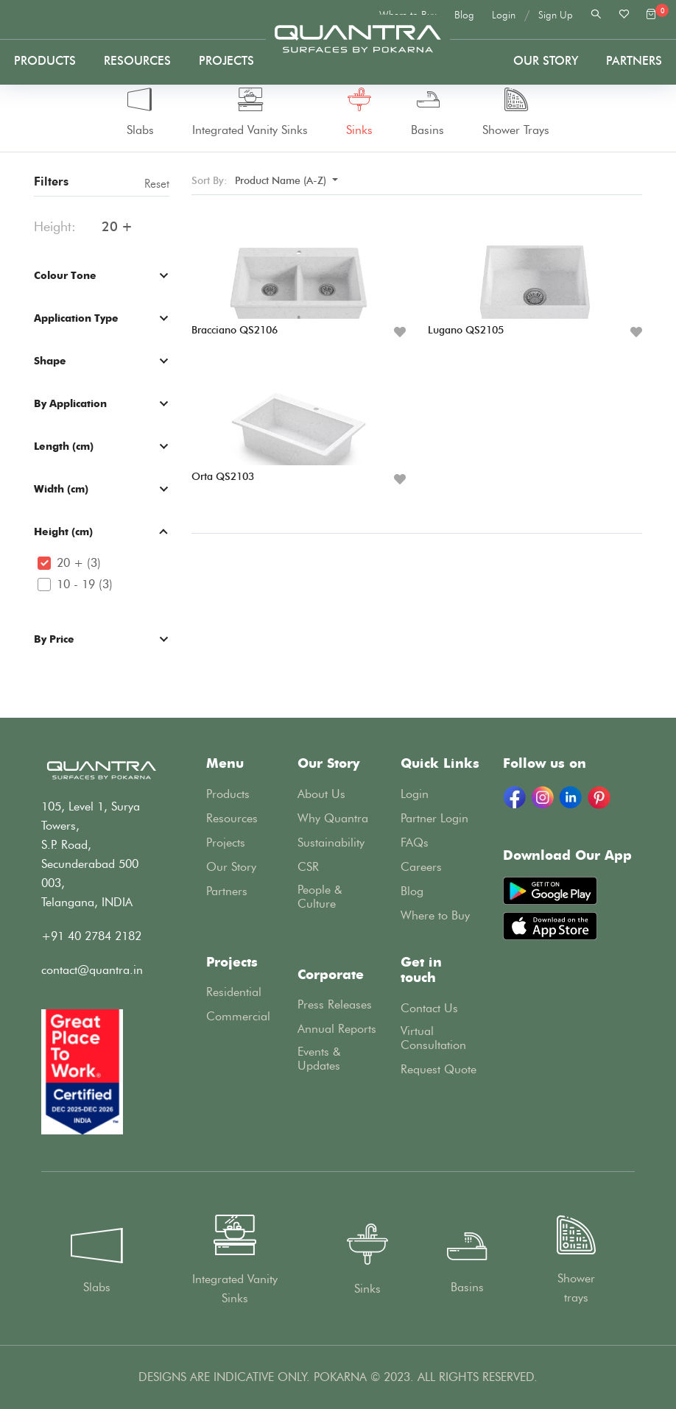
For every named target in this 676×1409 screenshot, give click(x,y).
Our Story (545, 61)
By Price (54, 639)
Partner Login (434, 818)
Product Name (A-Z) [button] (282, 180)
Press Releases (334, 1004)
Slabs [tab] (140, 112)
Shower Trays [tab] (515, 112)
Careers (421, 867)
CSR (308, 867)
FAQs (415, 843)
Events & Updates (319, 1059)
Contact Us (429, 1008)
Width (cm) (61, 488)
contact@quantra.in (92, 970)
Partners (226, 891)
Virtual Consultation (433, 1038)
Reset (156, 184)
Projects (226, 61)
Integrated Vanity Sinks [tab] (250, 112)
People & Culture (319, 897)
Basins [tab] (427, 112)
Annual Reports (336, 1029)
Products (45, 61)
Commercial (238, 1016)
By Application (70, 403)
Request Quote (438, 1069)
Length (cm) (64, 446)
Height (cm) (63, 531)
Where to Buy (435, 915)
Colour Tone (65, 275)
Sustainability (331, 843)
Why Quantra (332, 818)
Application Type (76, 318)
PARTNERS (634, 61)
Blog (464, 15)
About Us (321, 794)
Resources (137, 61)
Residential (233, 992)
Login (503, 15)
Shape (50, 360)
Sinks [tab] (359, 112)
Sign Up (555, 15)
